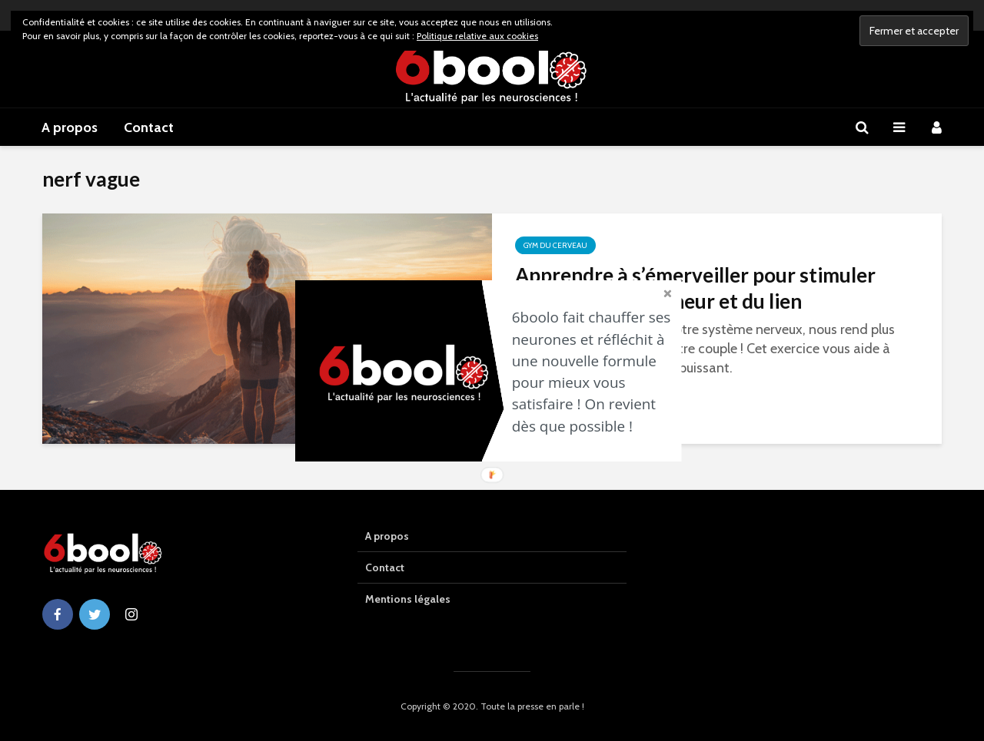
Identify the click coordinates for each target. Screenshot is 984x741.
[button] (596, 371)
